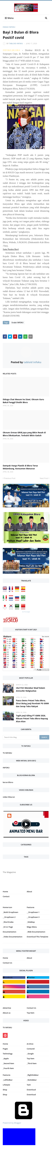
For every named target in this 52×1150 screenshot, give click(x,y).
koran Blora (8, 782)
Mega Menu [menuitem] (32, 927)
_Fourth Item (8, 1068)
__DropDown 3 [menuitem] (33, 917)
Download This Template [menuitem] (37, 936)
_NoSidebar (32, 1080)
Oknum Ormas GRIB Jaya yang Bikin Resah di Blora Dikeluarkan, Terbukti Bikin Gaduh (24, 434)
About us (6, 1013)
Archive (30, 1044)
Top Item (30, 1013)
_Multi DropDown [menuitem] (10, 912)
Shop (5, 1089)
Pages (5, 1048)
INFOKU (6, 767)
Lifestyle (6, 1084)
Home (5, 891)
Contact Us (7, 963)
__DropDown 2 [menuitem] (9, 917)
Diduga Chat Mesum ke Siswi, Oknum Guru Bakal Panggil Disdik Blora (23, 401)
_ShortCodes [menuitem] (8, 922)
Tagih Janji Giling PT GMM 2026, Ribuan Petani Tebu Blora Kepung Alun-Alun (32, 718)
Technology (7, 1053)
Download (31, 1089)
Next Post (44, 478)
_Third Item (31, 1063)
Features (6, 1075)
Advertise (7, 1008)
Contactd (31, 1048)
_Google (30, 1053)
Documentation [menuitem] (9, 932)
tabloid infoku (16, 43)
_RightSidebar (33, 1075)
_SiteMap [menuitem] (31, 922)
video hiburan (9, 797)
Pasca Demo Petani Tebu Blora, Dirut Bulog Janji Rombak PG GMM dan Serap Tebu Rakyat (32, 703)
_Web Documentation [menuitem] (36, 932)
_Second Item (8, 1063)
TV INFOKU (7, 753)
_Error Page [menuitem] (8, 927)
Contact (6, 896)
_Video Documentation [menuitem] (12, 936)
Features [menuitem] (30, 907)
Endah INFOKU (9, 27)
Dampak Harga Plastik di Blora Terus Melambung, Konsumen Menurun (20, 467)
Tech (29, 1084)
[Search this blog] (20, 737)
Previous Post (9, 478)
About (29, 891)
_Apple (6, 1058)
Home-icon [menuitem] (7, 907)
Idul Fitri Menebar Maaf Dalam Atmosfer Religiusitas (30, 689)
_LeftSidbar (8, 1080)
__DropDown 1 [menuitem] (33, 912)
